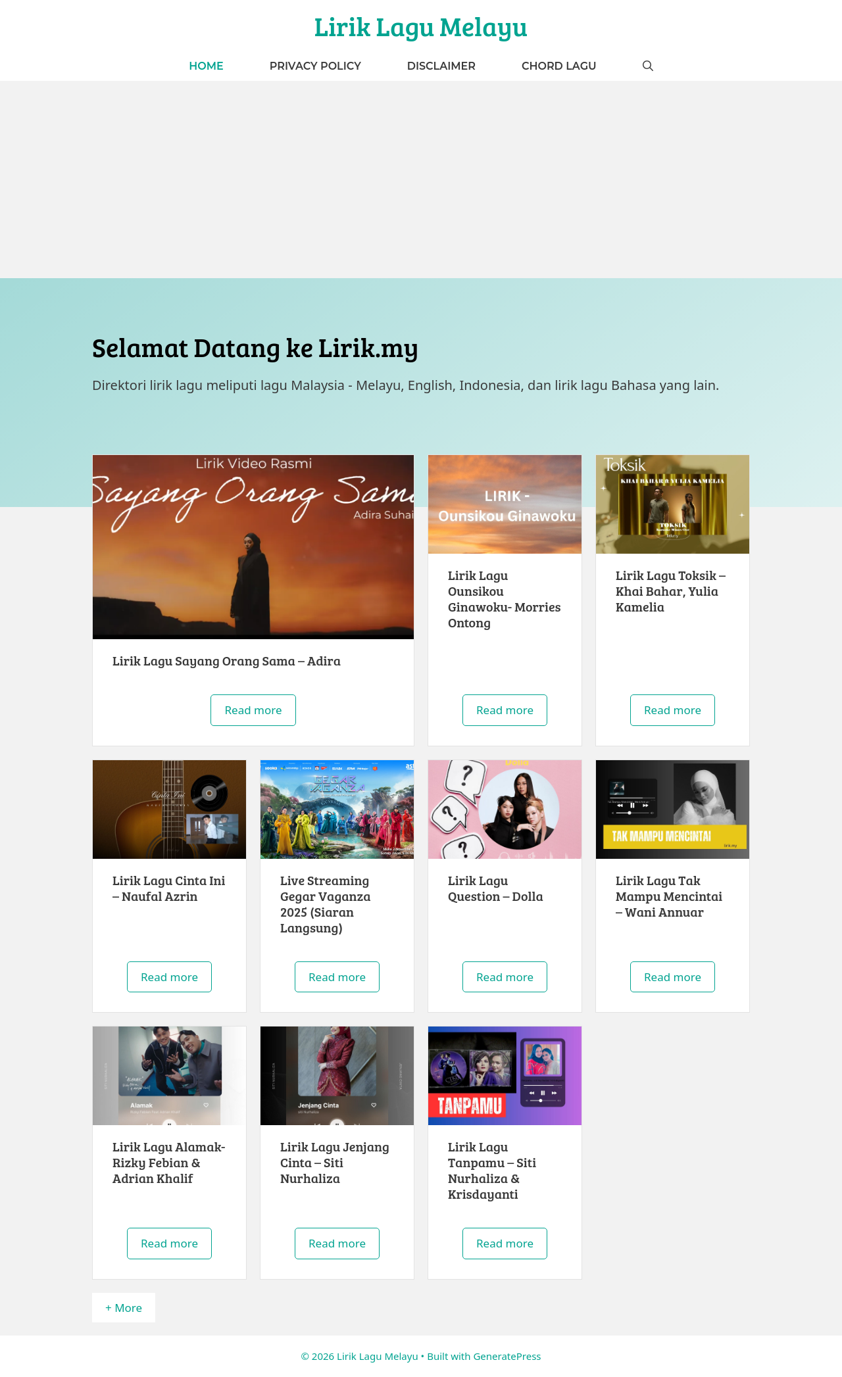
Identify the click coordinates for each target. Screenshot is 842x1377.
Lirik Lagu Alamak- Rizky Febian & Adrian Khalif (168, 1162)
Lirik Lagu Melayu (421, 25)
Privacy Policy (315, 66)
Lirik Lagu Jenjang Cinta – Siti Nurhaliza (334, 1162)
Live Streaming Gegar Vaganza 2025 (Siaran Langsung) (325, 903)
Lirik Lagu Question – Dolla (495, 888)
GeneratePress (507, 1356)
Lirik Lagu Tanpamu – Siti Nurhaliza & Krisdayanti (492, 1170)
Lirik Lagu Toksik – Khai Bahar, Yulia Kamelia (671, 591)
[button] (648, 66)
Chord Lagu (559, 66)
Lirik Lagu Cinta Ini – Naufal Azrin (168, 888)
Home (206, 66)
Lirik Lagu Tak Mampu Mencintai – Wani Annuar (669, 896)
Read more (253, 709)
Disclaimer (441, 66)
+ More (123, 1307)
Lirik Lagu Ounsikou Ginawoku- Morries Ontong (504, 598)
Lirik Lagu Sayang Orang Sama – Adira (226, 660)
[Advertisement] (421, 179)
